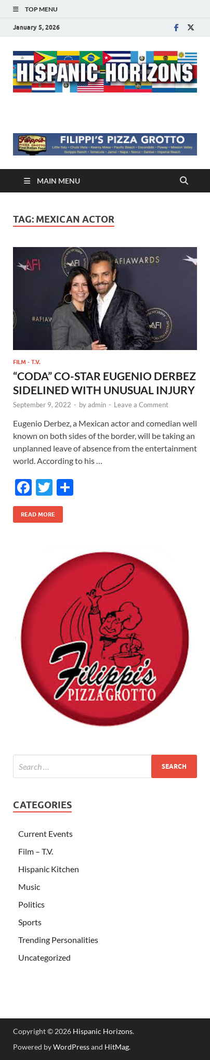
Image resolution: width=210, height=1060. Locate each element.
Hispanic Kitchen (48, 869)
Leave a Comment (141, 404)
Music (29, 886)
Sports (30, 922)
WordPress (71, 1046)
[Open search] (184, 181)
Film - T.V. (27, 362)
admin (97, 404)
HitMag (116, 1046)
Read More (34, 512)
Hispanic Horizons (103, 1031)
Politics (31, 904)
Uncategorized (44, 957)
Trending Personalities (58, 940)
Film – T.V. (35, 851)
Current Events (45, 833)
